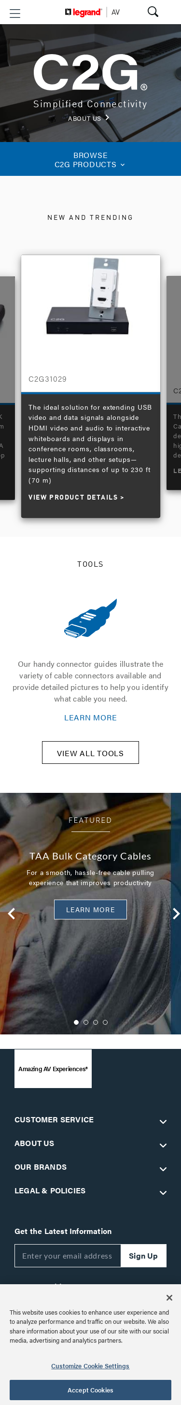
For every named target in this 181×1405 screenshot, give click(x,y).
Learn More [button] (90, 909)
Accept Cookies (90, 1389)
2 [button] (86, 1022)
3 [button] (95, 1022)
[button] (15, 13)
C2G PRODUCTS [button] (90, 159)
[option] (90, 381)
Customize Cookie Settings (90, 1365)
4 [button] (105, 1022)
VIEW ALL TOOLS (90, 753)
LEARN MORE (90, 717)
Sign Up (143, 1255)
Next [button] (170, 913)
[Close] (169, 1297)
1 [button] (76, 1022)
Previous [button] (6, 913)
